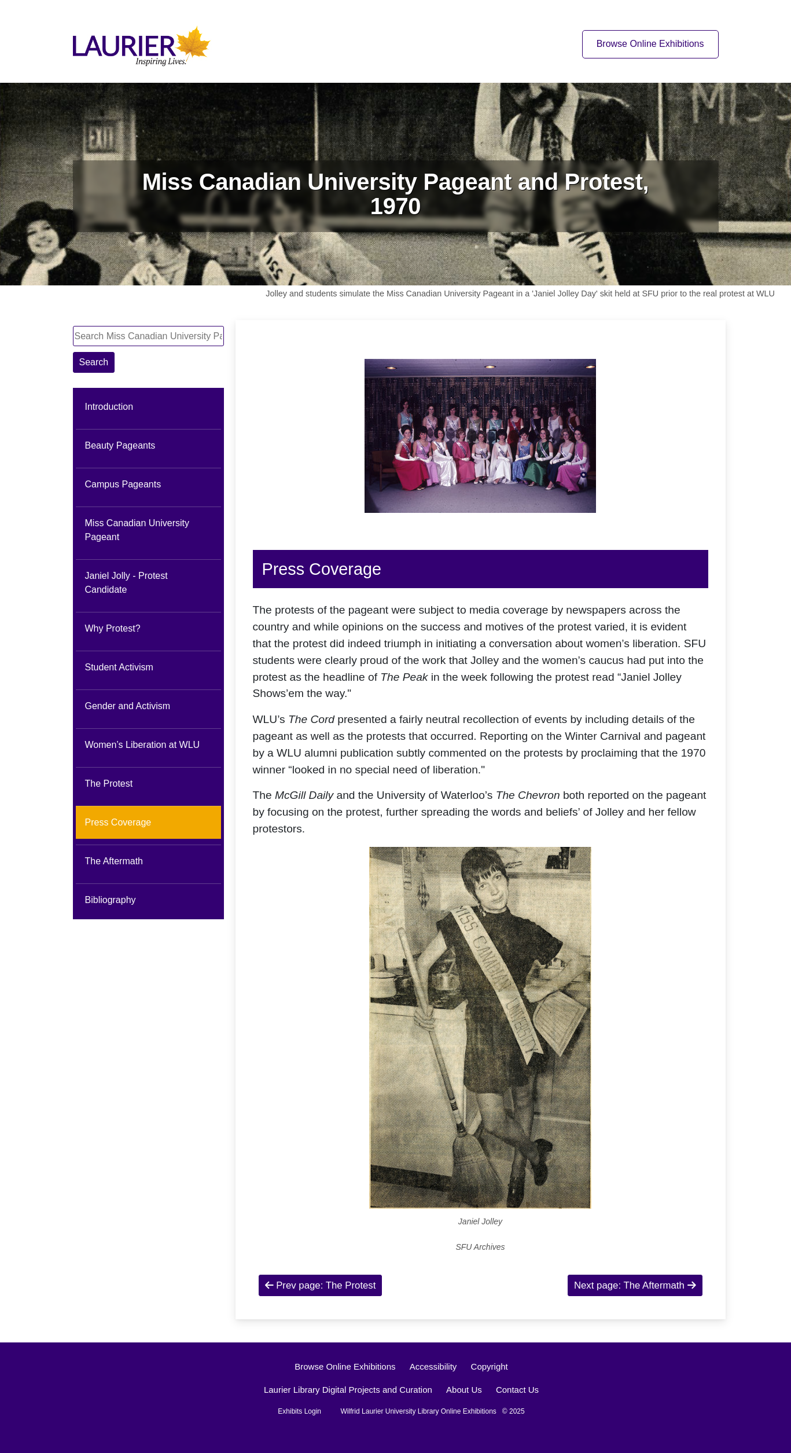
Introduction (109, 407)
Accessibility (433, 1366)
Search (94, 362)
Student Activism (119, 667)
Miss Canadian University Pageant (137, 530)
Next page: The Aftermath (635, 1285)
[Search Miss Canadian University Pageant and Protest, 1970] (148, 336)
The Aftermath (114, 861)
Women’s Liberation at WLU (142, 745)
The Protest (109, 783)
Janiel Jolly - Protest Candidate (126, 583)
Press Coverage (118, 822)
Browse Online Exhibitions (345, 1366)
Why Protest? (113, 628)
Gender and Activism (128, 706)
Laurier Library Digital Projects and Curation (348, 1390)
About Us (464, 1390)
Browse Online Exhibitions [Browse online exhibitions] (650, 44)
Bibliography (110, 900)
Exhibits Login (299, 1411)
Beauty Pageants (120, 445)
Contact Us (517, 1390)
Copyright (489, 1366)
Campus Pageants (123, 484)
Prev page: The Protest (320, 1285)
